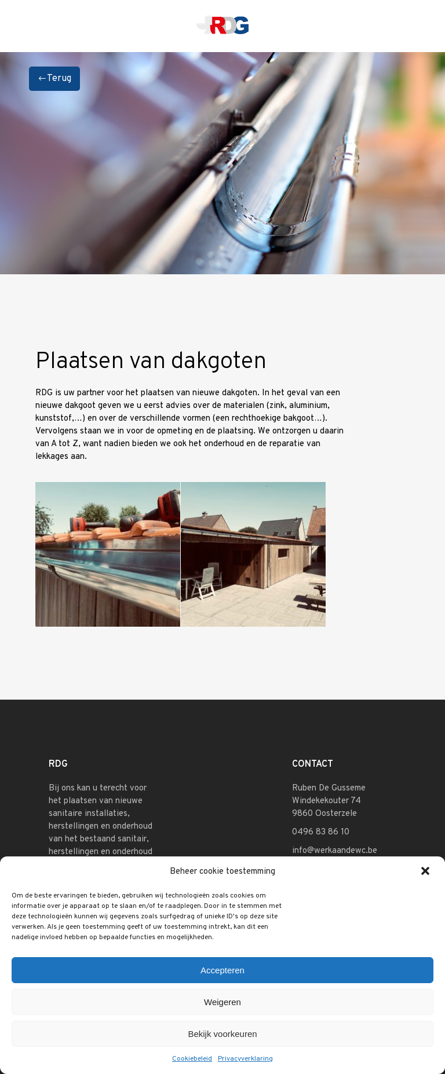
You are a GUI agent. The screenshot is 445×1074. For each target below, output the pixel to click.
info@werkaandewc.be (334, 850)
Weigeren (222, 1002)
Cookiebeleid (192, 1059)
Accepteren (222, 970)
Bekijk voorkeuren (222, 1034)
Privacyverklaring (245, 1059)
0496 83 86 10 (320, 832)
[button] (426, 872)
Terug (54, 78)
